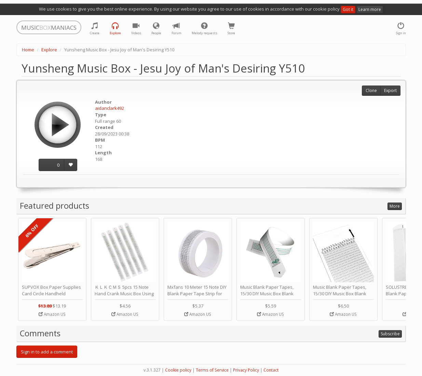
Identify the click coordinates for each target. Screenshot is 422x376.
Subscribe (390, 334)
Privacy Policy (246, 370)
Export (390, 90)
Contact (270, 370)
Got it (348, 9)
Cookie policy (178, 370)
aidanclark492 (109, 108)
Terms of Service (212, 370)
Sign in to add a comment (47, 352)
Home (28, 50)
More (395, 206)
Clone (371, 90)
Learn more (369, 9)
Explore (49, 50)
